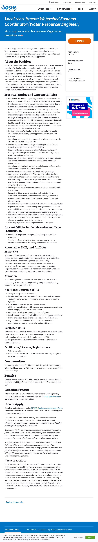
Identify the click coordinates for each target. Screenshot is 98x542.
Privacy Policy (43, 529)
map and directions (52, 396)
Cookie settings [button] (78, 537)
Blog (80, 9)
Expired (79, 41)
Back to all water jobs (13, 502)
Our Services (63, 9)
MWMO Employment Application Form (46, 408)
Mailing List (53, 2)
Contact (92, 2)
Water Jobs (43, 9)
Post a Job (67, 2)
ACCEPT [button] (90, 537)
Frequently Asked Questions (61, 529)
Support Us (80, 2)
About (92, 9)
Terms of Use (31, 529)
